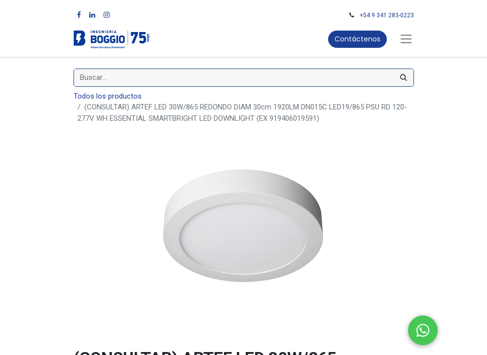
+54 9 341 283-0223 (387, 15)
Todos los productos (108, 96)
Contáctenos (357, 39)
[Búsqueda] (403, 77)
